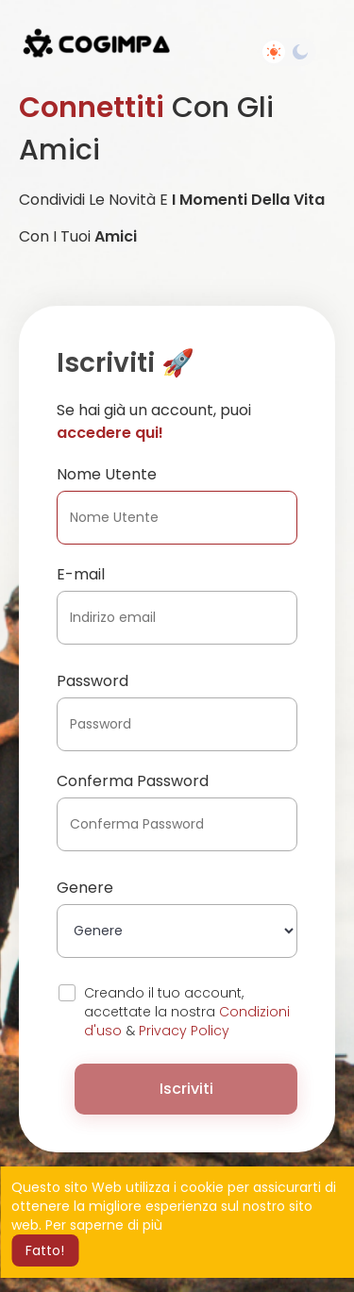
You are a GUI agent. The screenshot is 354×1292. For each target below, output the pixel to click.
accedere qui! (110, 433)
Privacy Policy (184, 1030)
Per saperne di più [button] (103, 1225)
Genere (85, 887)
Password (92, 681)
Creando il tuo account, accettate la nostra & (187, 1011)
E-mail (81, 574)
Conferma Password (133, 781)
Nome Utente (107, 474)
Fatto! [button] (44, 1250)
